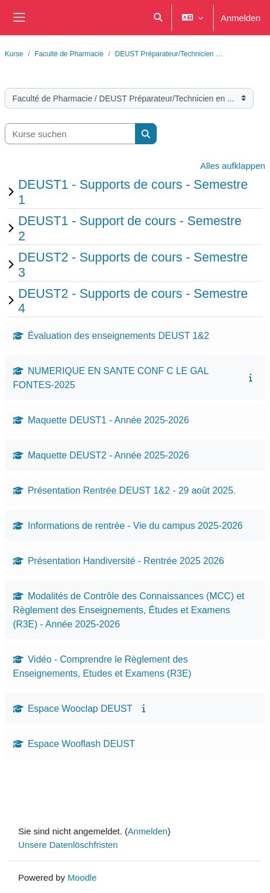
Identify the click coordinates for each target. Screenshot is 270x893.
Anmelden (241, 17)
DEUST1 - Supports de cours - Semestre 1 (133, 191)
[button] (158, 17)
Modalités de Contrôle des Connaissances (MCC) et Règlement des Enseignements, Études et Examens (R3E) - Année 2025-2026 (128, 609)
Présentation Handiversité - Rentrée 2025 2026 (126, 560)
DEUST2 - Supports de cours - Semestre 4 (133, 301)
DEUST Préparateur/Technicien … (169, 54)
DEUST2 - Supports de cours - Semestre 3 (133, 264)
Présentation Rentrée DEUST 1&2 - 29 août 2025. (132, 490)
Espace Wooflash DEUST (81, 743)
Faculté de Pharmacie (69, 54)
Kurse (14, 54)
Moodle (82, 877)
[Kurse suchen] (70, 134)
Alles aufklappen (232, 165)
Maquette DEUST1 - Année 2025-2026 (108, 419)
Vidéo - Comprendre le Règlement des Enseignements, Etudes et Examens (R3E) (102, 666)
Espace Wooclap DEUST (80, 708)
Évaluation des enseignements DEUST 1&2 (118, 335)
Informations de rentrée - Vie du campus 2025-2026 (135, 525)
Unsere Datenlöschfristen (68, 844)
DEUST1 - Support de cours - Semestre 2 (129, 228)
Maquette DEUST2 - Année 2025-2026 (108, 455)
